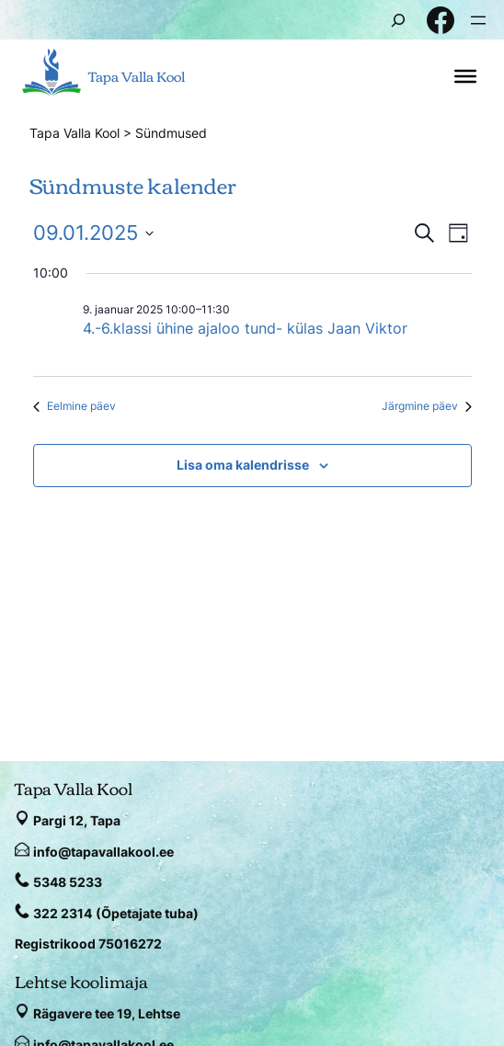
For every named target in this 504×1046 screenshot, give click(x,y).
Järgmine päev (427, 406)
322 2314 (62, 913)
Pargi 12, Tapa (76, 820)
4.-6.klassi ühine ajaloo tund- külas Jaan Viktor (245, 328)
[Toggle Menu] (465, 76)
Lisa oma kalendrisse (243, 464)
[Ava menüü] (478, 20)
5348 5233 (67, 882)
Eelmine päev (74, 406)
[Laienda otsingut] (398, 20)
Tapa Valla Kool (136, 75)
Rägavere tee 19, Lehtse (106, 1013)
